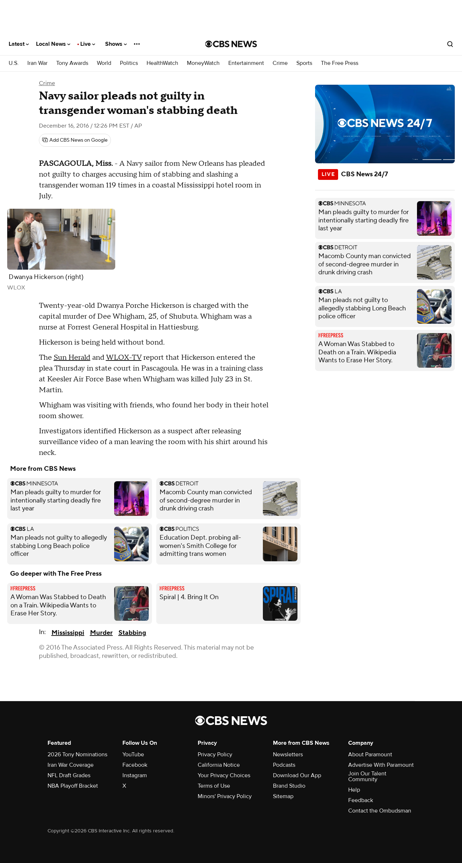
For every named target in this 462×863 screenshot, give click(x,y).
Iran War (37, 63)
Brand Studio (289, 786)
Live (87, 44)
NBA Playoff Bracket (73, 786)
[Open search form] (450, 44)
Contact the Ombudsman (379, 811)
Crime (280, 63)
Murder (101, 633)
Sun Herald (72, 357)
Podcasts (284, 765)
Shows (116, 44)
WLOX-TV (124, 357)
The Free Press (339, 63)
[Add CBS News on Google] (75, 140)
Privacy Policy (215, 754)
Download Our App (297, 775)
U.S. (14, 63)
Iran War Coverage (71, 765)
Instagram (134, 775)
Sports (304, 63)
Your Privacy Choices (224, 775)
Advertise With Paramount (381, 765)
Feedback (360, 800)
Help (354, 790)
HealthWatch (162, 63)
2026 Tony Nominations (77, 754)
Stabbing (132, 633)
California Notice (219, 765)
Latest (19, 44)
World (104, 63)
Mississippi (67, 633)
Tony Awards (72, 63)
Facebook (134, 765)
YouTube (133, 754)
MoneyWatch (203, 63)
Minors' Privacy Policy (225, 796)
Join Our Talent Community (367, 776)
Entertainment (246, 63)
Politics (129, 63)
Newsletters (288, 754)
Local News (53, 44)
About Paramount (370, 754)
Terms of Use (214, 786)
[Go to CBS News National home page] (231, 44)
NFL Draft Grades (69, 775)
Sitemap (283, 796)
